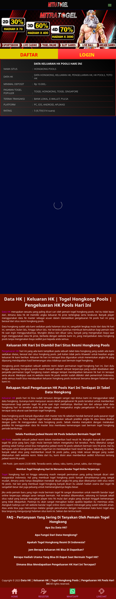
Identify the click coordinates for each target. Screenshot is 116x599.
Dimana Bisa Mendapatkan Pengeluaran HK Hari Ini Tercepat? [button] (56, 564)
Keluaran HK (8, 398)
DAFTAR (29, 55)
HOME (14, 593)
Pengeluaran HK (10, 351)
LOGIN (87, 55)
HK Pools (6, 439)
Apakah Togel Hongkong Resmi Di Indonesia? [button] (56, 542)
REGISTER (44, 593)
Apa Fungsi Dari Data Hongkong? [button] (56, 535)
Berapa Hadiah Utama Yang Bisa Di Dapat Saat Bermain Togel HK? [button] (56, 557)
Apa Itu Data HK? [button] (56, 527)
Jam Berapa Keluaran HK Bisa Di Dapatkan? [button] (56, 549)
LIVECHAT (102, 593)
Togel (4, 474)
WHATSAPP (72, 593)
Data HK (6, 311)
